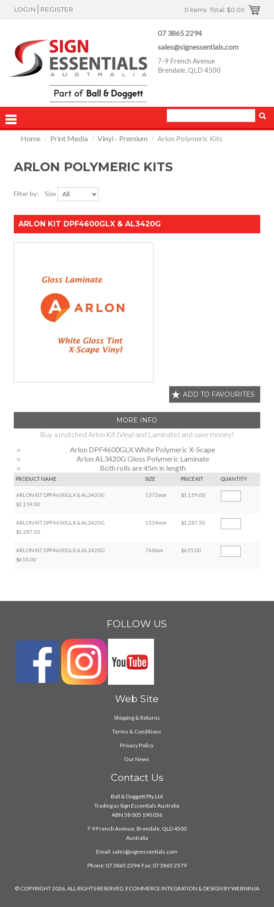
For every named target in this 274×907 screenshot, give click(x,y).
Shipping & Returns (137, 717)
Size (50, 193)
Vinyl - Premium (122, 138)
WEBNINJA (245, 888)
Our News (136, 759)
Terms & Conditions (136, 731)
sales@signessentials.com (198, 46)
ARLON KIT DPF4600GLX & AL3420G (89, 224)
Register (56, 9)
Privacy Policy (137, 745)
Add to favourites (219, 394)
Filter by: (26, 193)
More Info (136, 420)
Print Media (69, 138)
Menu (11, 119)
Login (25, 9)
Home (30, 138)
